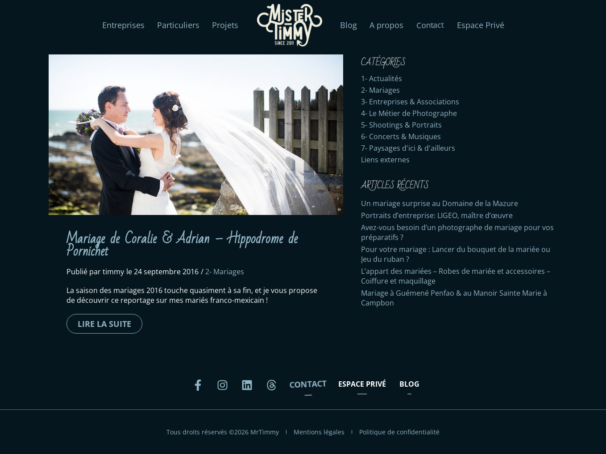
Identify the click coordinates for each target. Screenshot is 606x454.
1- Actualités (381, 78)
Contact (430, 25)
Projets (225, 25)
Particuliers (178, 25)
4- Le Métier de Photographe (409, 113)
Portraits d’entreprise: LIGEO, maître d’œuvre (437, 215)
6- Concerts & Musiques (401, 136)
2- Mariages (224, 272)
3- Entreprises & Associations (410, 102)
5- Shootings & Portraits (401, 125)
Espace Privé (480, 25)
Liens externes (385, 160)
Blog (348, 25)
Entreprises (123, 25)
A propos (386, 25)
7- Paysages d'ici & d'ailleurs (408, 148)
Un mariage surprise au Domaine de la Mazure (439, 203)
